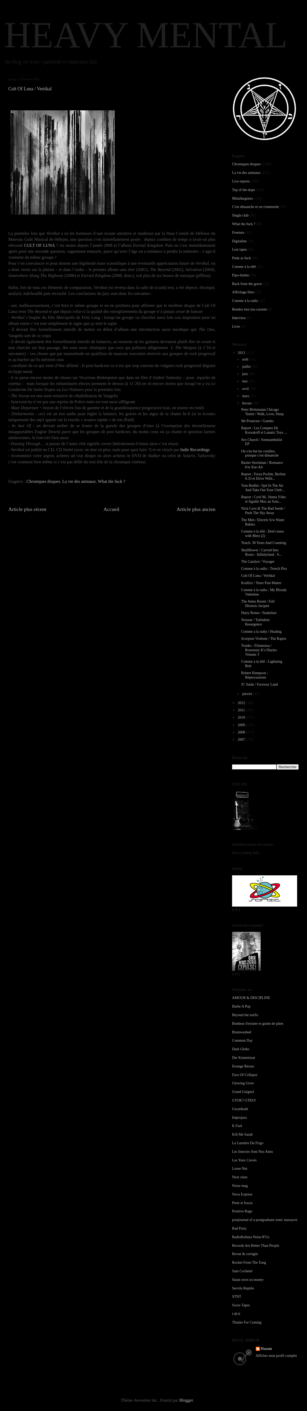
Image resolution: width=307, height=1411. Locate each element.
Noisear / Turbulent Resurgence (255, 622)
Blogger (186, 1400)
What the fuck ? (111, 481)
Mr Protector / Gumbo (257, 421)
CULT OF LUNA (39, 245)
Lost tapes (239, 249)
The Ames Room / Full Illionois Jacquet (257, 603)
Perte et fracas (242, 1203)
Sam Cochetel (242, 1271)
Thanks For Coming (246, 1322)
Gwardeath (240, 1109)
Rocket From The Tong (249, 1262)
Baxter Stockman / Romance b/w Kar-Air (262, 465)
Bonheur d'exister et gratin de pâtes (257, 1024)
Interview (239, 318)
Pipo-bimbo (240, 275)
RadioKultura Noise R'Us (250, 1237)
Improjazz (239, 1117)
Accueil (112, 509)
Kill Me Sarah (242, 1134)
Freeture (238, 233)
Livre (236, 326)
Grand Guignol (243, 1092)
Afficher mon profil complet (276, 1356)
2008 (242, 732)
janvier (247, 694)
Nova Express (242, 1194)
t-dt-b (236, 1314)
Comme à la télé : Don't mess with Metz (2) (262, 533)
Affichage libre (243, 292)
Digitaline (239, 241)
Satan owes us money (248, 1280)
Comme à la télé (244, 267)
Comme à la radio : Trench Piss (264, 569)
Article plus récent (27, 509)
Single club (240, 215)
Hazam (266, 1349)
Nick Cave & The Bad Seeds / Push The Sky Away (263, 511)
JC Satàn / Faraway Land (259, 684)
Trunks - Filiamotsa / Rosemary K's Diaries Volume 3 (259, 650)
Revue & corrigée (245, 1254)
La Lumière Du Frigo (247, 1143)
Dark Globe (240, 1049)
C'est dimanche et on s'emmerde (255, 207)
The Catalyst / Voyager (257, 562)
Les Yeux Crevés (244, 1160)
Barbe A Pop (241, 1006)
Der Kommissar (243, 1058)
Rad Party (239, 1228)
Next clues (239, 1177)
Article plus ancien (196, 509)
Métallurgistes (242, 198)
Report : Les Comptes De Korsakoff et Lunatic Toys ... (264, 430)
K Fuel (237, 1126)
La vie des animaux (79, 481)
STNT (236, 1297)
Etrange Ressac (243, 1066)
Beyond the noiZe (245, 1015)
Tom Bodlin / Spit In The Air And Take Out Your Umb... (262, 488)
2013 (242, 353)
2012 (242, 703)
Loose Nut (239, 1168)
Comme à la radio (245, 301)
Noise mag (240, 1186)
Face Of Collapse (244, 1075)
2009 (242, 725)
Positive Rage (242, 1211)
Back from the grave (247, 284)
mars (246, 396)
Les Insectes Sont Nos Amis (252, 1152)
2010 (242, 717)
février (247, 403)
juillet (246, 367)
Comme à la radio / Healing (261, 632)
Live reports (241, 181)
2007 (242, 740)
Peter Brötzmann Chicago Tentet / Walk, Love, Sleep (262, 412)
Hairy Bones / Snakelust (259, 613)
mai (245, 381)
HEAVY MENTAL (145, 34)
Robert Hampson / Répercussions (254, 675)
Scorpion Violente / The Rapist (263, 639)
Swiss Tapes (241, 1305)
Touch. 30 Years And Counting (263, 543)
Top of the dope (243, 190)
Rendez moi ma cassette (249, 309)
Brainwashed (241, 1032)
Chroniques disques (43, 481)
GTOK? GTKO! (244, 1100)
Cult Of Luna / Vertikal (258, 576)
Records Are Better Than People (255, 1246)
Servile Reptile (243, 1288)
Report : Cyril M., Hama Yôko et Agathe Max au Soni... (263, 499)
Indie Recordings (195, 449)
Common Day (242, 1040)
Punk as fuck (241, 258)
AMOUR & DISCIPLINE (251, 998)
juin (245, 374)
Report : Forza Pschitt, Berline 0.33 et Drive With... (263, 476)
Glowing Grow (243, 1083)
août (245, 359)
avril (246, 389)
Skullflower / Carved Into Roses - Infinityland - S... (261, 552)
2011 (242, 710)
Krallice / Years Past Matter (261, 583)
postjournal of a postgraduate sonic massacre (264, 1220)
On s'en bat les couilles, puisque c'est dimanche (260, 453)
